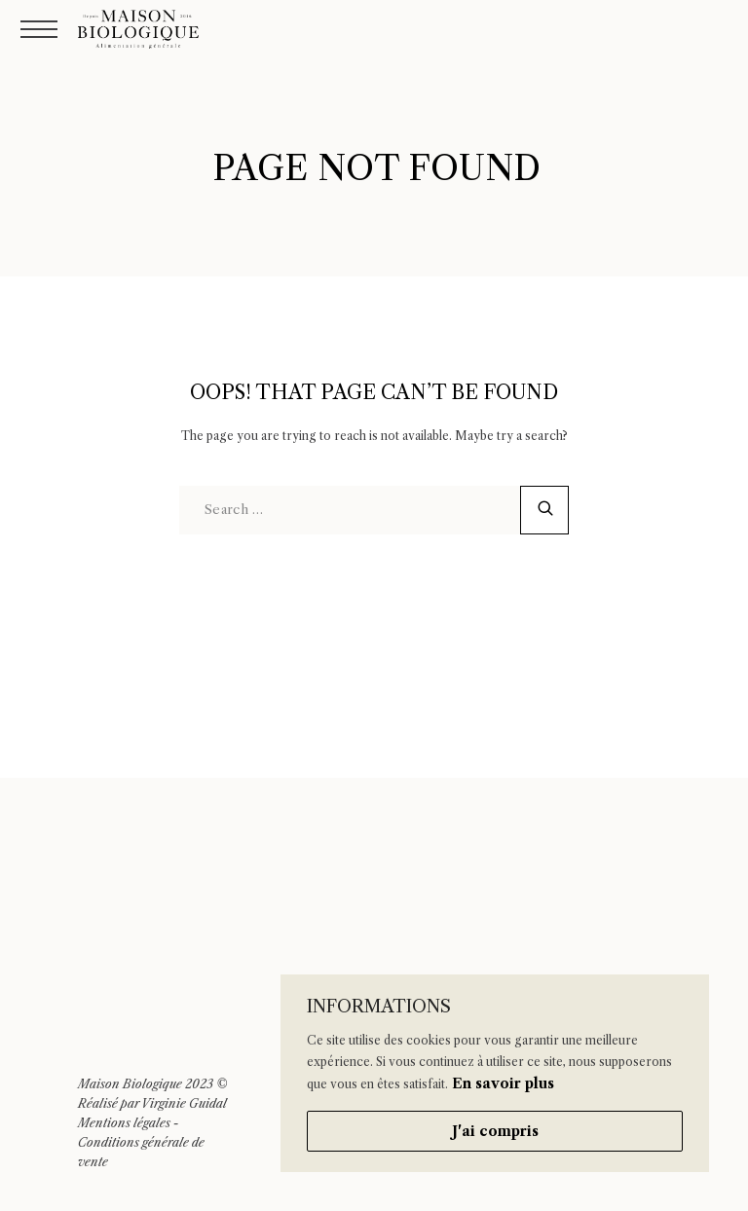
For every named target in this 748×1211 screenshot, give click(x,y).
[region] (494, 1073)
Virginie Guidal (184, 1103)
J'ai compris (495, 1131)
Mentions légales (124, 1123)
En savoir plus (503, 1083)
